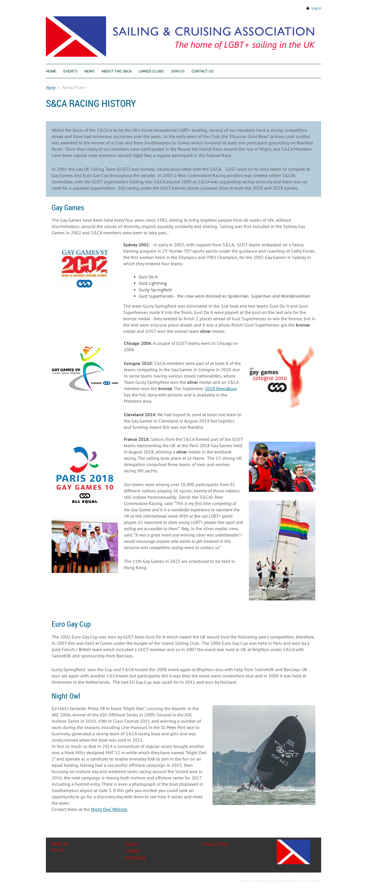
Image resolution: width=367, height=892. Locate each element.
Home (50, 87)
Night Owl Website (109, 809)
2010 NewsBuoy (221, 388)
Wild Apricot (271, 880)
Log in (316, 8)
